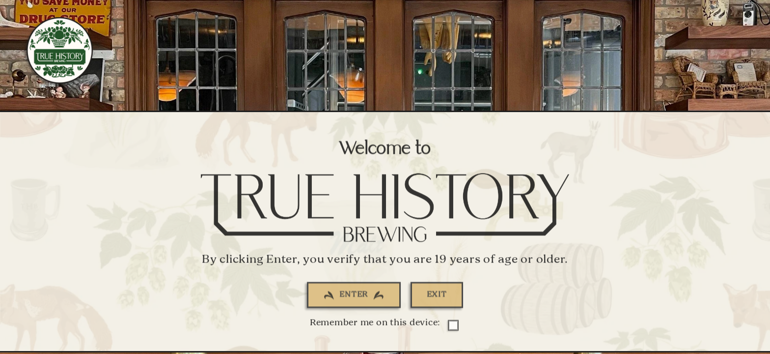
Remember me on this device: (384, 326)
